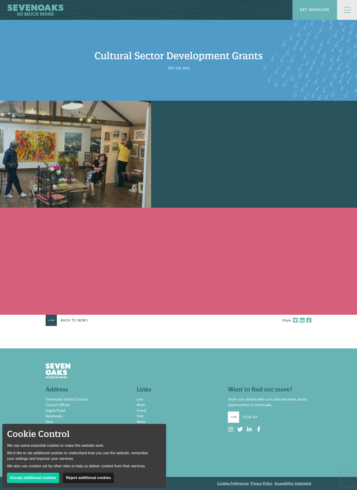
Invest (141, 410)
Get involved (315, 9)
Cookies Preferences (233, 483)
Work (141, 405)
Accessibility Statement (292, 483)
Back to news (74, 320)
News (141, 421)
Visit (140, 416)
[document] (178, 184)
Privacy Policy (262, 483)
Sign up (250, 417)
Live (140, 399)
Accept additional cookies (33, 478)
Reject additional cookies (88, 478)
